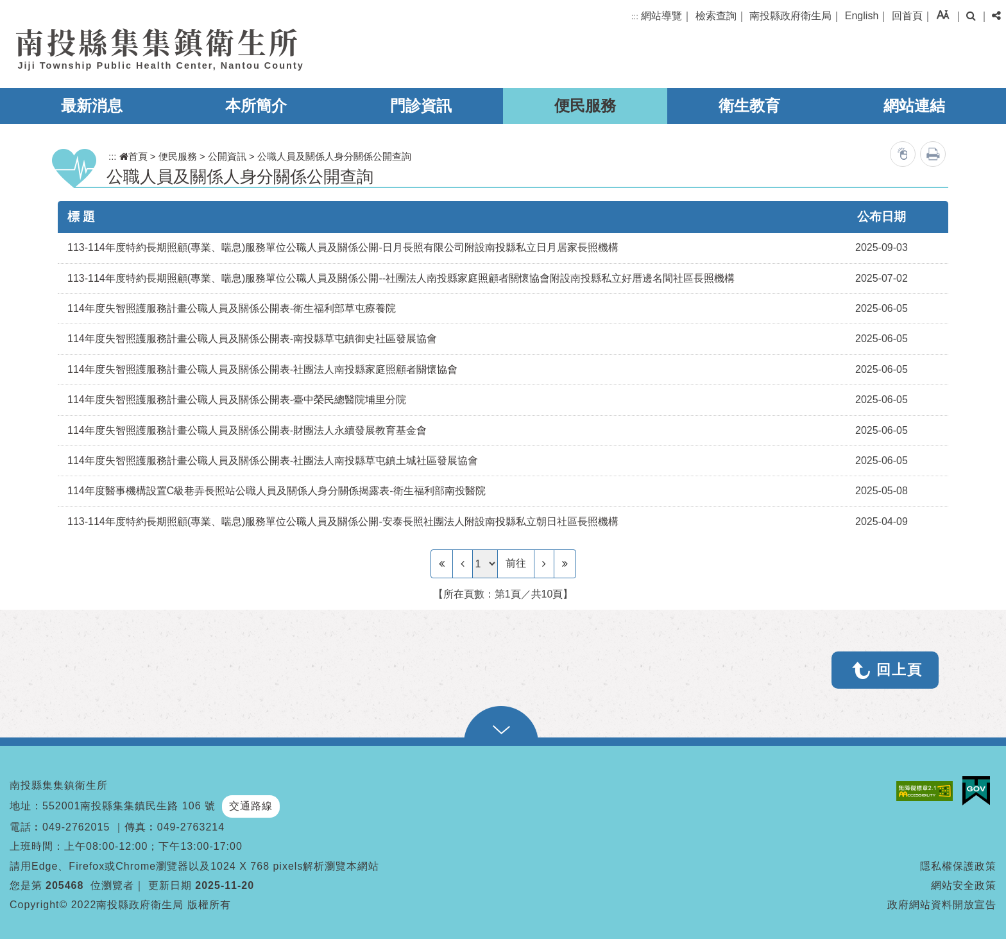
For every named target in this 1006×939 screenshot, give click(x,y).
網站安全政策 (963, 885)
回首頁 (907, 15)
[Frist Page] (442, 563)
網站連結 (914, 105)
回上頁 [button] (899, 670)
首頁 (133, 156)
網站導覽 (661, 15)
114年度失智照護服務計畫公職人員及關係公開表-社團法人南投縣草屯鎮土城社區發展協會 (272, 460)
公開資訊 (227, 156)
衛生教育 (749, 105)
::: (634, 16)
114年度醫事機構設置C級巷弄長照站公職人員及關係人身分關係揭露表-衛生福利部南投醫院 (276, 490)
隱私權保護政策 (958, 866)
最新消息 (92, 105)
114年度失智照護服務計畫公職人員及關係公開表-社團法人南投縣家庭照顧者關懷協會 (262, 369)
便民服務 (585, 105)
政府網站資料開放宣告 (941, 904)
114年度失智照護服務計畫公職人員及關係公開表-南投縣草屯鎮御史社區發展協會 (252, 338)
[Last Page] (565, 563)
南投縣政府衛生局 (790, 15)
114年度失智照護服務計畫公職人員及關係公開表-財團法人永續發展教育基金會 (247, 430)
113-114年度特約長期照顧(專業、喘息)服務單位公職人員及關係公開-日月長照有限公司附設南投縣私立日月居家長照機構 (342, 247)
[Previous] (462, 563)
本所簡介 (256, 105)
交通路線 (251, 805)
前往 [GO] (516, 563)
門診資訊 (421, 105)
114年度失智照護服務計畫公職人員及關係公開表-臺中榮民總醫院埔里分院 (236, 399)
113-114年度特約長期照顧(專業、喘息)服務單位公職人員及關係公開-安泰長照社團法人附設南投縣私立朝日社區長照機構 (342, 521)
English (861, 15)
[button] (942, 14)
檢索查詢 (716, 15)
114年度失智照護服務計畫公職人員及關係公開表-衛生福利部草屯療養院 (231, 308)
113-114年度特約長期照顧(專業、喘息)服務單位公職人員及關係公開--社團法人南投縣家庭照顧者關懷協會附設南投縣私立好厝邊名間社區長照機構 (401, 278)
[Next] (544, 563)
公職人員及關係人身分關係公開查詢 (334, 156)
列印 (933, 154)
